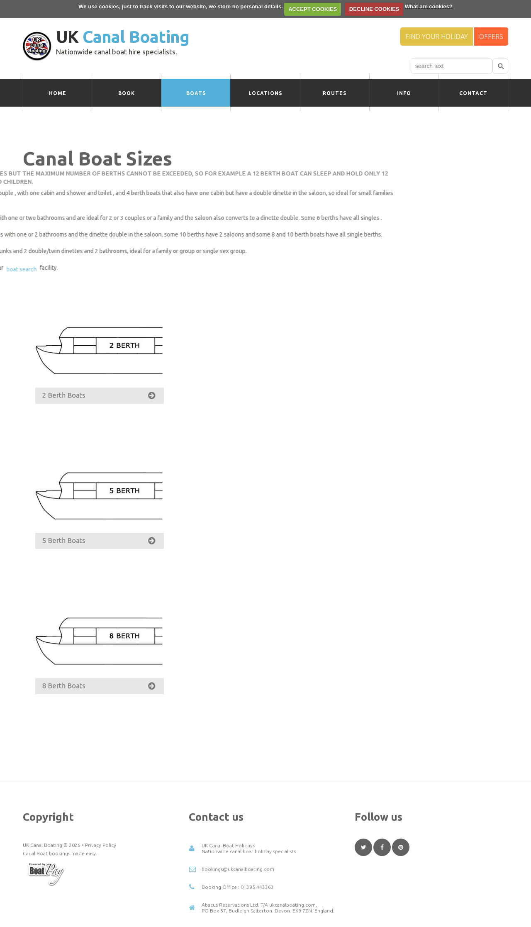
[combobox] (451, 66)
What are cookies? (429, 6)
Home (57, 93)
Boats (196, 93)
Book (126, 93)
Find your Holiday (436, 36)
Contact (473, 93)
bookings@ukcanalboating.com (238, 917)
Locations (265, 93)
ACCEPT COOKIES (312, 9)
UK (122, 36)
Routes (334, 93)
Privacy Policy (100, 893)
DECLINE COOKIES (374, 9)
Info (404, 93)
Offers (491, 36)
